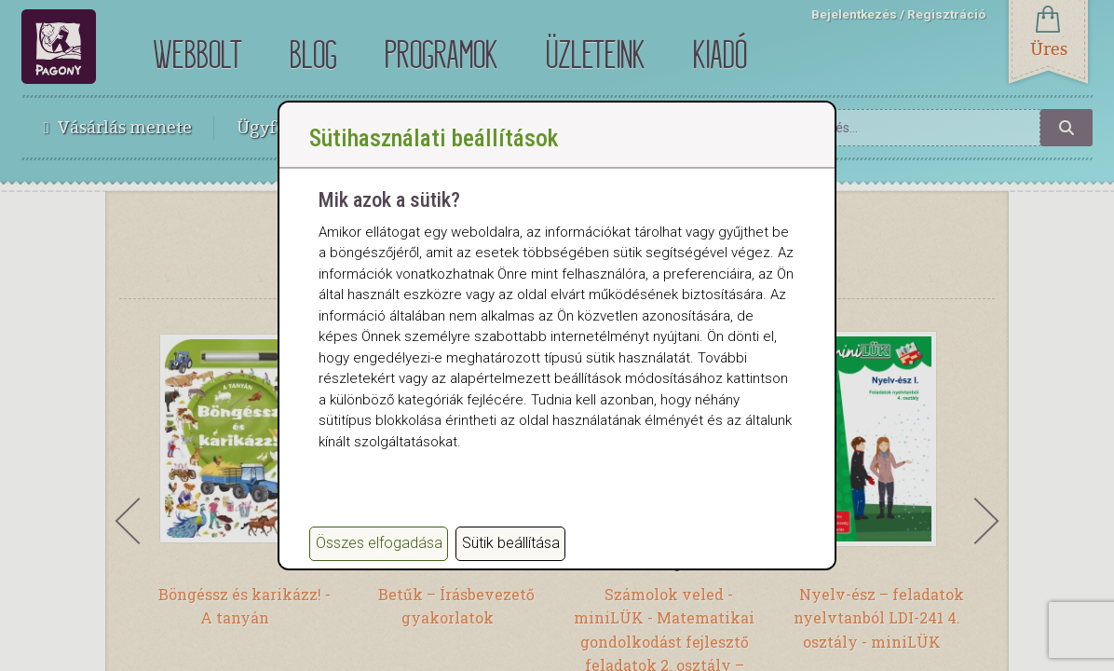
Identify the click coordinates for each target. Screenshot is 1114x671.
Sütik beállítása (511, 543)
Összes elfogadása (379, 543)
